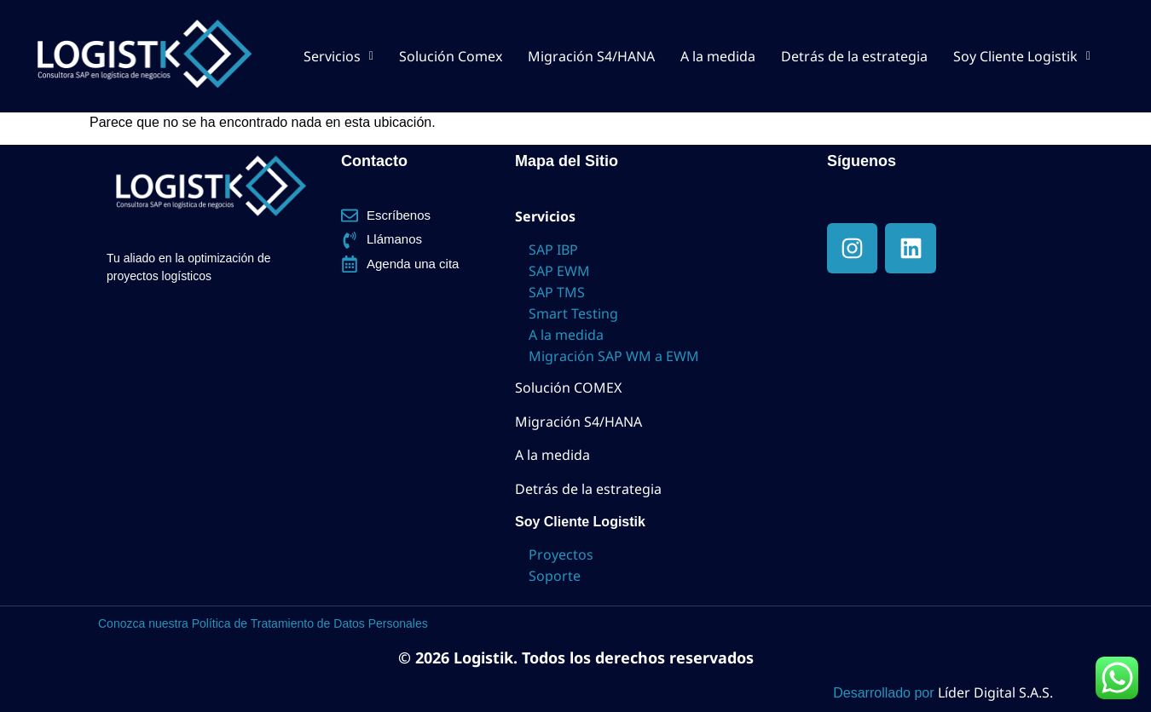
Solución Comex (450, 56)
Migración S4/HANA (591, 56)
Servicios (338, 56)
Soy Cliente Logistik (1021, 56)
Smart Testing (573, 313)
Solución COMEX (568, 387)
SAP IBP (553, 249)
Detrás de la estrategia (854, 56)
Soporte (555, 575)
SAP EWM (559, 270)
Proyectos (561, 554)
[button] (338, 56)
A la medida (717, 56)
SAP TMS (557, 292)
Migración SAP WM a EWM (614, 356)
